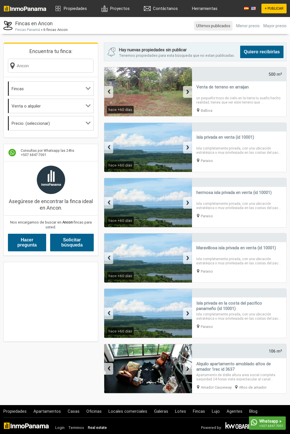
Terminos (76, 427)
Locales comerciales (127, 411)
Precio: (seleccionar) (51, 123)
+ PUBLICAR (274, 8)
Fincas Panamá (27, 29)
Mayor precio (275, 25)
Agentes (234, 411)
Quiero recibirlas (262, 51)
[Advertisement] (51, 301)
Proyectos (120, 8)
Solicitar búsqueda (72, 242)
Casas (74, 411)
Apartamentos (47, 411)
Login (60, 427)
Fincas (51, 88)
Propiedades (75, 8)
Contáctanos (165, 8)
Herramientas (205, 8)
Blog (253, 411)
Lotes (180, 411)
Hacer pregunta (27, 242)
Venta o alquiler (51, 106)
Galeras (161, 411)
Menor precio (248, 25)
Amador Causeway (216, 387)
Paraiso (207, 160)
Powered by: (211, 427)
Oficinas (94, 411)
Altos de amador (252, 387)
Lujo (216, 411)
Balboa (206, 110)
